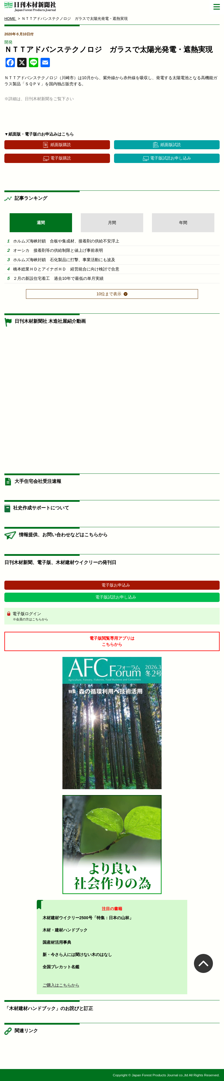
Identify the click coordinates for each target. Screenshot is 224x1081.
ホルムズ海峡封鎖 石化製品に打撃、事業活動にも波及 (64, 259)
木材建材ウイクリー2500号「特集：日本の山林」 (88, 917)
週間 (41, 222)
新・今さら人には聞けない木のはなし (77, 954)
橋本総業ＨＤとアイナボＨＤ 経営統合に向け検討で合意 (66, 269)
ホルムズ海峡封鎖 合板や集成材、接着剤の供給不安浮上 (66, 241)
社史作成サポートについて (41, 507)
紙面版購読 (60, 144)
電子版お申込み (116, 585)
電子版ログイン (114, 616)
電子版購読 (60, 158)
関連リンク (26, 1030)
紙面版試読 (170, 144)
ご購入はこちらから (61, 985)
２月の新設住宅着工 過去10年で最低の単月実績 (58, 278)
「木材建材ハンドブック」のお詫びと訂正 (48, 1008)
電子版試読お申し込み (170, 158)
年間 (183, 222)
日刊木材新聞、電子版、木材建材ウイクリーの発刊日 (60, 562)
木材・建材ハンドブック (65, 930)
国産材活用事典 (57, 942)
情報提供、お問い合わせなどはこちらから (63, 534)
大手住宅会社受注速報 (38, 481)
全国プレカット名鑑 (61, 966)
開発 (8, 42)
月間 (112, 222)
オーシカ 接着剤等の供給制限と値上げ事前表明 (58, 250)
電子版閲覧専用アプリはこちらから (112, 641)
